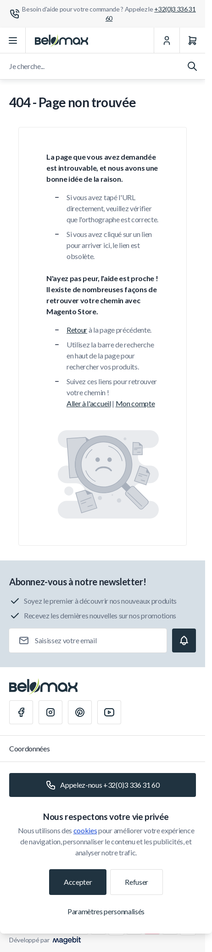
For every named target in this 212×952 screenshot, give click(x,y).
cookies (85, 830)
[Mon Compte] (166, 40)
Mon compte (135, 403)
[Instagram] (50, 712)
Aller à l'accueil (89, 403)
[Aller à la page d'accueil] (61, 40)
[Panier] (192, 40)
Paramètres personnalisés (106, 911)
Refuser (136, 881)
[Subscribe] (184, 640)
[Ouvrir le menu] (13, 40)
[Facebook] (21, 712)
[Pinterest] (80, 712)
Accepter (78, 881)
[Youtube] (109, 712)
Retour (77, 329)
